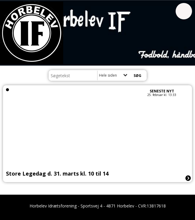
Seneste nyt (162, 91)
